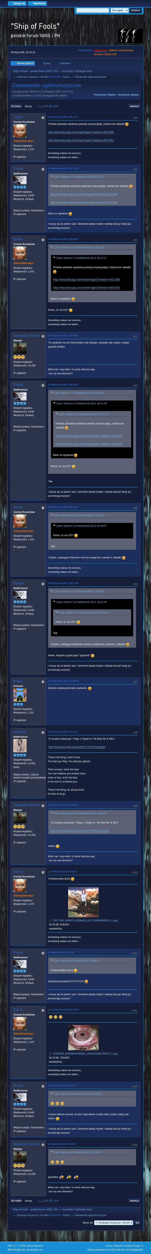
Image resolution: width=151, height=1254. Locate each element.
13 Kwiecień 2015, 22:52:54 (65, 1009)
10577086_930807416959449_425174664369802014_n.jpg (83, 920)
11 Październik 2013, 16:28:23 (63, 335)
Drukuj (134, 106)
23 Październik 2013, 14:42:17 (63, 732)
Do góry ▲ (138, 1245)
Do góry (16, 1201)
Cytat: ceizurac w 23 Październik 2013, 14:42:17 (80, 813)
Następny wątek (128, 94)
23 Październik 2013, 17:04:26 (63, 805)
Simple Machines (35, 1245)
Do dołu (16, 106)
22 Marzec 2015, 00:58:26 (64, 871)
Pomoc (109, 1245)
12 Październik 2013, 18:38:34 (63, 507)
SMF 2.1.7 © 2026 (16, 1245)
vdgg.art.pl (100, 50)
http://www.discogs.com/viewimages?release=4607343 (81, 140)
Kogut (17, 681)
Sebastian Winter (26, 336)
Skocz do (88, 1222)
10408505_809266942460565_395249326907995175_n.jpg (83, 1053)
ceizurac (19, 732)
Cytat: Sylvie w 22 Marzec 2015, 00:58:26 (76, 960)
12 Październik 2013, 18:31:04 (63, 384)
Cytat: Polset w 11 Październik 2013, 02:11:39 (79, 247)
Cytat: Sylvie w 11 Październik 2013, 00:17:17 (79, 176)
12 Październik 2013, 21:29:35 (63, 681)
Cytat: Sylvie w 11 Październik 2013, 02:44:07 (79, 393)
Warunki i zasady (123, 1245)
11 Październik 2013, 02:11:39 (63, 168)
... (41, 106)
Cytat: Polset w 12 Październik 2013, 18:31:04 (79, 515)
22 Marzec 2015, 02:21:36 (61, 952)
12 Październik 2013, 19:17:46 (63, 583)
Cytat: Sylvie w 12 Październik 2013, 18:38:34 (79, 591)
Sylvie (66, 77)
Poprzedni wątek (104, 94)
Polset (18, 169)
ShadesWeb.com (35, 1250)
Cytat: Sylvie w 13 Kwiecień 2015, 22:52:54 (77, 1094)
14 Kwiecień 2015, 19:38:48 (62, 1144)
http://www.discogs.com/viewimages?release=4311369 (81, 132)
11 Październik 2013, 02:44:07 (63, 239)
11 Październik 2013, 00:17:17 (63, 117)
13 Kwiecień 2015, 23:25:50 (62, 1085)
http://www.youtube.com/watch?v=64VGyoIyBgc (76, 746)
